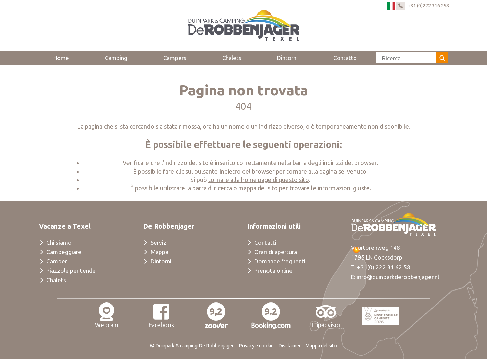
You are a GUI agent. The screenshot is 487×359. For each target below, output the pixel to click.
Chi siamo (59, 242)
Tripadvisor (325, 315)
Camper (56, 261)
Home (61, 57)
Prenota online (273, 270)
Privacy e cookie (256, 346)
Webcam (106, 315)
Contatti (265, 242)
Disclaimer (289, 346)
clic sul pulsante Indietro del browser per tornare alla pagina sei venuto (271, 171)
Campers (174, 57)
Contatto (345, 57)
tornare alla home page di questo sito (258, 179)
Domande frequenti (279, 261)
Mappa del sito (321, 346)
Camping (116, 57)
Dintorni (287, 57)
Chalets (231, 57)
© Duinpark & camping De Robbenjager (192, 346)
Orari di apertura (275, 252)
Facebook (161, 315)
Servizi (159, 242)
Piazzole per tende (71, 270)
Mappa (159, 252)
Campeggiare (64, 252)
